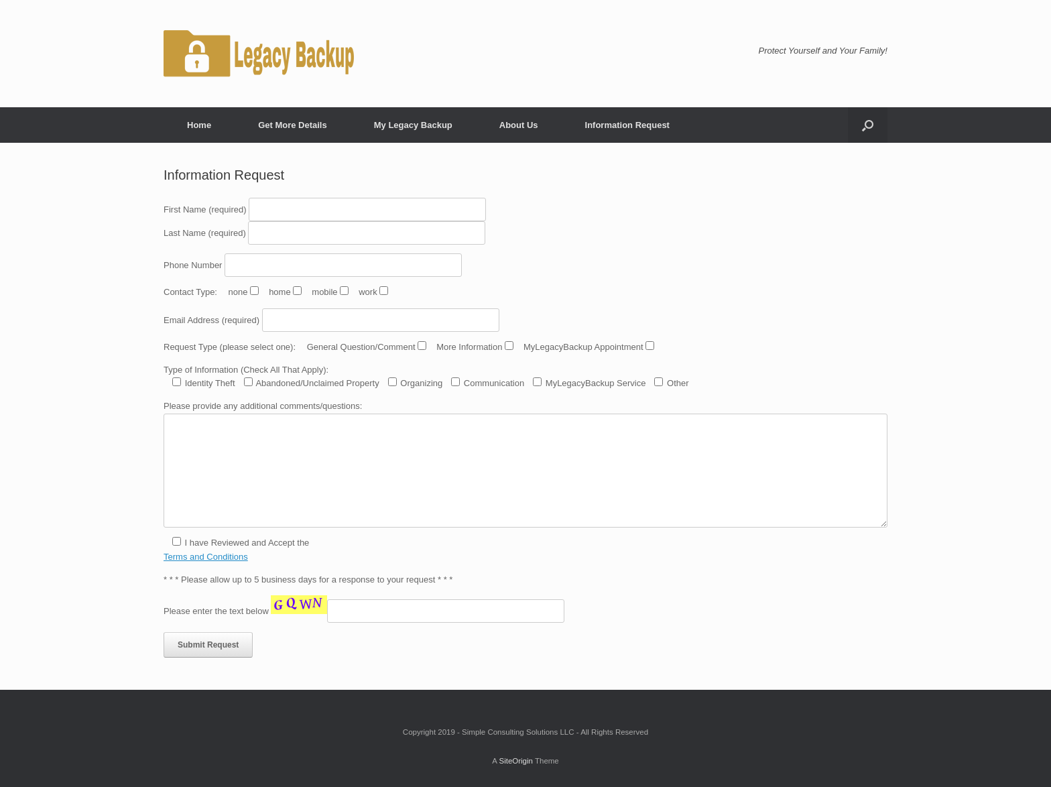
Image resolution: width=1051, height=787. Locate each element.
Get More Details (292, 125)
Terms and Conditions (206, 557)
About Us (518, 125)
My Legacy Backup (413, 125)
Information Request (627, 125)
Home (199, 125)
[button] (867, 125)
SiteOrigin (516, 761)
